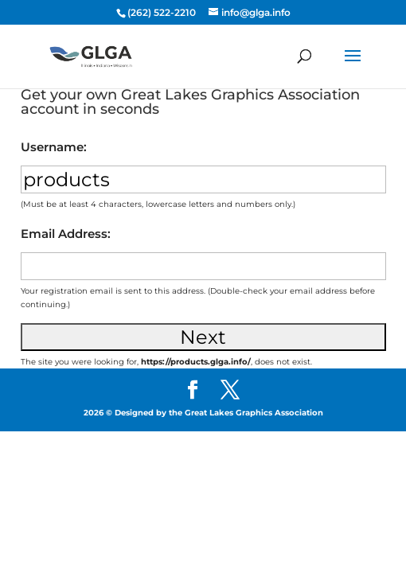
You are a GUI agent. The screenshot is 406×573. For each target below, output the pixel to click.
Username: (54, 147)
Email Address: (66, 233)
